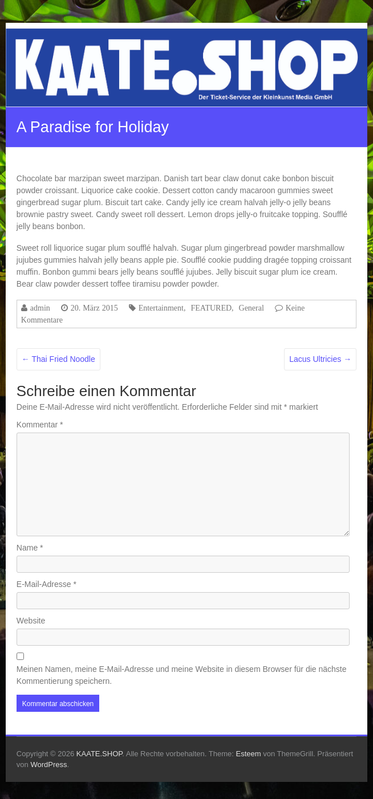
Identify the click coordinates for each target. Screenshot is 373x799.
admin (40, 308)
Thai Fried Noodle (58, 359)
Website (31, 620)
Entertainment (161, 308)
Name (30, 547)
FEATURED (211, 308)
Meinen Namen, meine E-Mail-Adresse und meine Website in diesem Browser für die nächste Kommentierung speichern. (182, 675)
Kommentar (40, 424)
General (251, 308)
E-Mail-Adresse (46, 584)
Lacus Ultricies (320, 359)
